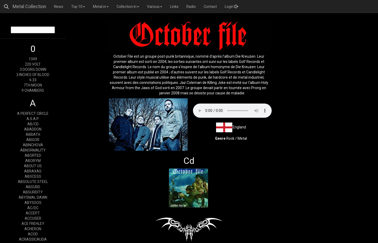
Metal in (101, 6)
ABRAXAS (32, 171)
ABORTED (33, 155)
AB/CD (33, 124)
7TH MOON (33, 85)
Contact (210, 6)
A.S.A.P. (33, 119)
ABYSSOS (32, 203)
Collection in (128, 6)
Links (174, 6)
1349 (33, 59)
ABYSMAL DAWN (33, 197)
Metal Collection (29, 6)
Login (231, 6)
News (58, 6)
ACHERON (32, 229)
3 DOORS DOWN (33, 69)
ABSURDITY (33, 192)
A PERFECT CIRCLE (33, 113)
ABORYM (33, 161)
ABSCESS (33, 176)
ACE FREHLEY (33, 224)
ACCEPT (33, 213)
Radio (191, 6)
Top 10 (78, 6)
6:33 (32, 80)
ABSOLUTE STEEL (33, 182)
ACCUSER (33, 218)
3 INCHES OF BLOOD (32, 75)
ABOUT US (33, 166)
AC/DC (33, 208)
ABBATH (33, 134)
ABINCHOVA (33, 145)
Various (154, 6)
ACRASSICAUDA (33, 239)
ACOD (33, 234)
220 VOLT (33, 64)
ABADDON (32, 129)
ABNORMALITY (33, 150)
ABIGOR (32, 140)
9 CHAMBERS (33, 90)
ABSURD (33, 187)
